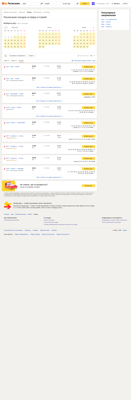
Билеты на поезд (49, 220)
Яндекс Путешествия (48, 234)
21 (15, 43)
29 (18, 47)
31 (24, 47)
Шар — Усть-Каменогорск (109, 19)
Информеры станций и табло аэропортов (114, 220)
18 (5, 43)
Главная (6, 214)
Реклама (54, 230)
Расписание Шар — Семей (23, 214)
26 (8, 47)
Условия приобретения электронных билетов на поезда (60, 225)
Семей (59, 68)
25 (5, 47)
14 (15, 40)
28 (15, 47)
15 (18, 40)
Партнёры (28, 230)
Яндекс (125, 230)
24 (24, 43)
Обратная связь (45, 230)
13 (11, 40)
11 (5, 40)
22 (18, 43)
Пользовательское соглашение (13, 230)
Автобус (47, 12)
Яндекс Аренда (35, 234)
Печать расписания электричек (111, 222)
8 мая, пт (14, 61)
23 (21, 43)
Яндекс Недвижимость (22, 234)
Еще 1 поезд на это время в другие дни (49, 87)
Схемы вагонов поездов (51, 222)
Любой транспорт (10, 12)
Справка (35, 230)
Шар (33, 68)
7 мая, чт (6, 61)
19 (8, 43)
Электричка (37, 12)
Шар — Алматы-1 (106, 26)
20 (11, 43)
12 (8, 40)
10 (24, 37)
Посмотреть (88, 186)
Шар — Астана (105, 24)
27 (11, 47)
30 (21, 47)
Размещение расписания (11, 220)
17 (24, 40)
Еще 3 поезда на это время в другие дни (49, 101)
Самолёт (22, 12)
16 (21, 40)
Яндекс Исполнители (63, 234)
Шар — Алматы (106, 22)
